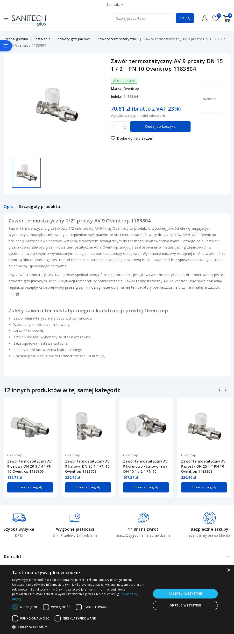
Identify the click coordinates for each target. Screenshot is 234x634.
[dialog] (117, 599)
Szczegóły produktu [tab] (39, 206)
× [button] (228, 570)
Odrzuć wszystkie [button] (185, 605)
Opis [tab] (8, 206)
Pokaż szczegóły (30, 487)
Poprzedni (220, 390)
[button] (79, 627)
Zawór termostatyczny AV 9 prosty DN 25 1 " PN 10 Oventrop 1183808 (203, 466)
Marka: (116, 88)
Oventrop (131, 88)
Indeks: (117, 96)
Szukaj (184, 18)
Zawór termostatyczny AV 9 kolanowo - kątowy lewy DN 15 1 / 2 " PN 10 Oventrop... (145, 466)
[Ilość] (116, 126)
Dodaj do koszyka (160, 126)
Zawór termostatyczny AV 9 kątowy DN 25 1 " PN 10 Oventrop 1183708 (87, 466)
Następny (226, 390)
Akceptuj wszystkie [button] (185, 593)
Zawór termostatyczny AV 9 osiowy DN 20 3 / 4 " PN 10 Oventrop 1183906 (29, 466)
